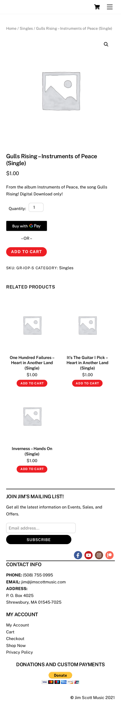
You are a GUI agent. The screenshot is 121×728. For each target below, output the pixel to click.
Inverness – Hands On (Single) (32, 451)
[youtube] (88, 554)
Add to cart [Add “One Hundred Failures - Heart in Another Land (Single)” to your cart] (32, 383)
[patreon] (109, 554)
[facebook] (78, 554)
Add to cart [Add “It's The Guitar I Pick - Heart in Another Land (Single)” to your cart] (87, 383)
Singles (26, 28)
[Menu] (110, 7)
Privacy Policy (19, 652)
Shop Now (16, 645)
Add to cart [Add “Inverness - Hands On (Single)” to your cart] (32, 469)
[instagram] (99, 554)
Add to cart (26, 251)
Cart (10, 632)
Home (11, 28)
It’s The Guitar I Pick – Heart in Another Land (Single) (87, 363)
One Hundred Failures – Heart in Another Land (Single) (32, 363)
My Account (17, 625)
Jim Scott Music (89, 697)
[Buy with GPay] (26, 226)
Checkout (15, 638)
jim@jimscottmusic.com (43, 582)
